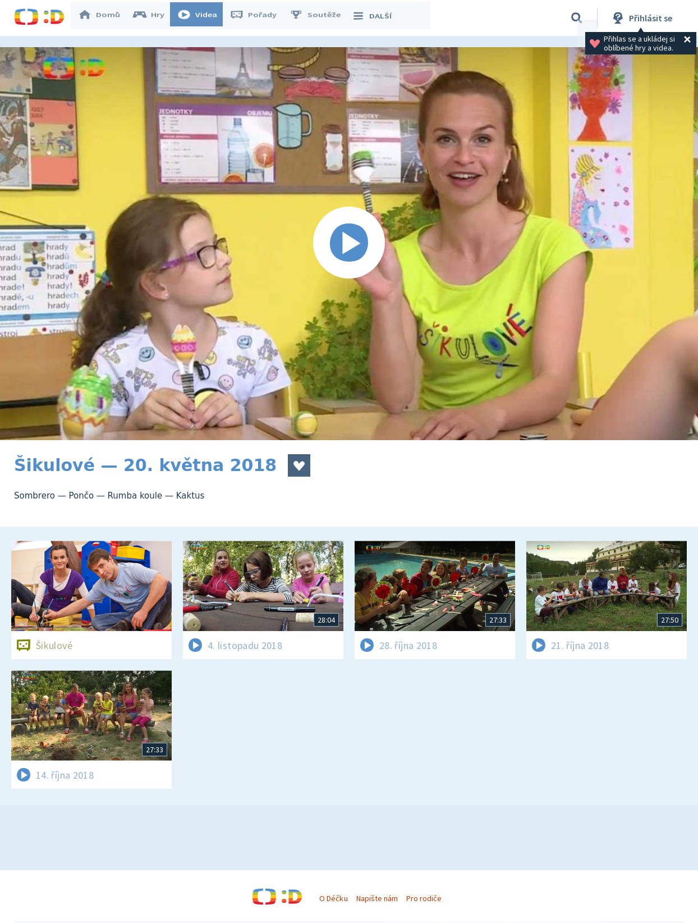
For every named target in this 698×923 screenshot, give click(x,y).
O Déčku (333, 898)
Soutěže (320, 18)
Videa (202, 18)
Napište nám (377, 898)
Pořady (259, 18)
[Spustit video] (349, 243)
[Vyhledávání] (577, 18)
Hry (154, 18)
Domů (104, 18)
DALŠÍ (377, 18)
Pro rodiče (424, 898)
